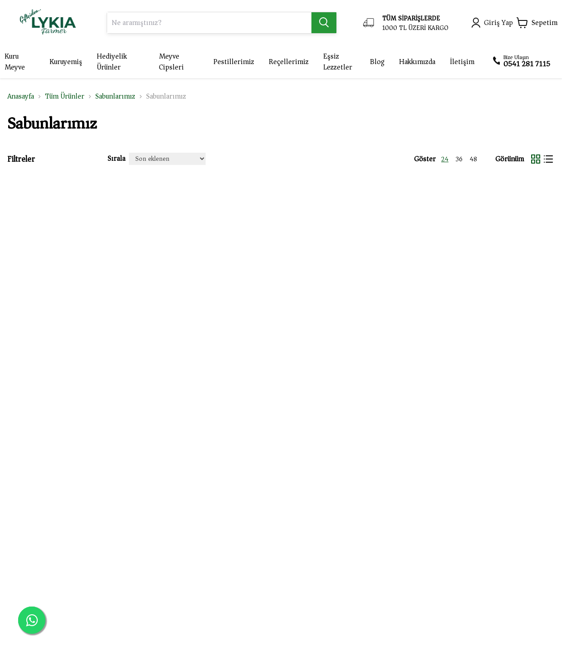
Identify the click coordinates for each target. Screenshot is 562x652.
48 (473, 159)
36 (459, 159)
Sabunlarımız (115, 96)
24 (445, 159)
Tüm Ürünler (64, 96)
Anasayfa (20, 96)
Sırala (116, 158)
